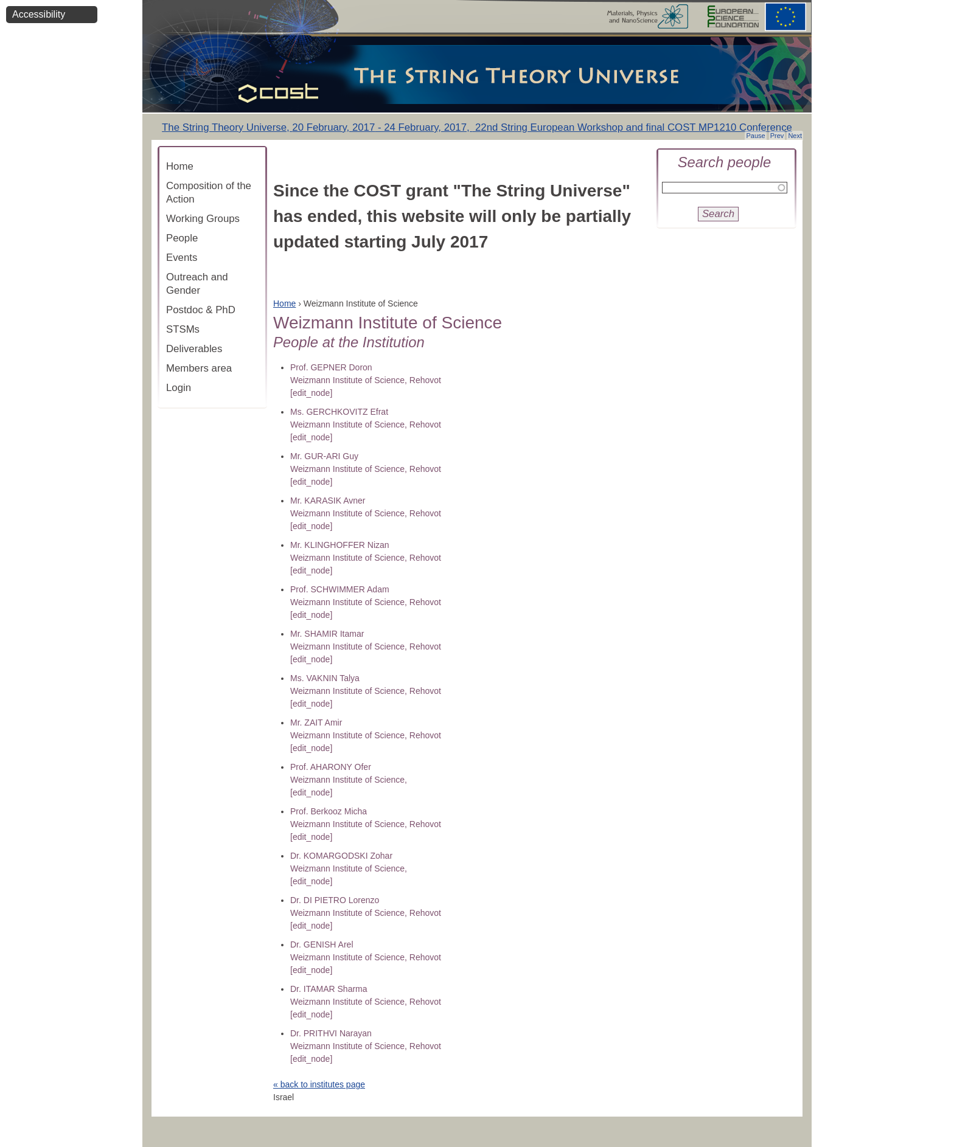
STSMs (183, 329)
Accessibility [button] (38, 14)
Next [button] (795, 135)
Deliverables (194, 349)
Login (178, 387)
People (182, 238)
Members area (199, 368)
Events (181, 257)
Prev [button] (777, 135)
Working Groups (203, 218)
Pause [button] (755, 135)
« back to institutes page (319, 1084)
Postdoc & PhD (200, 310)
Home (179, 166)
